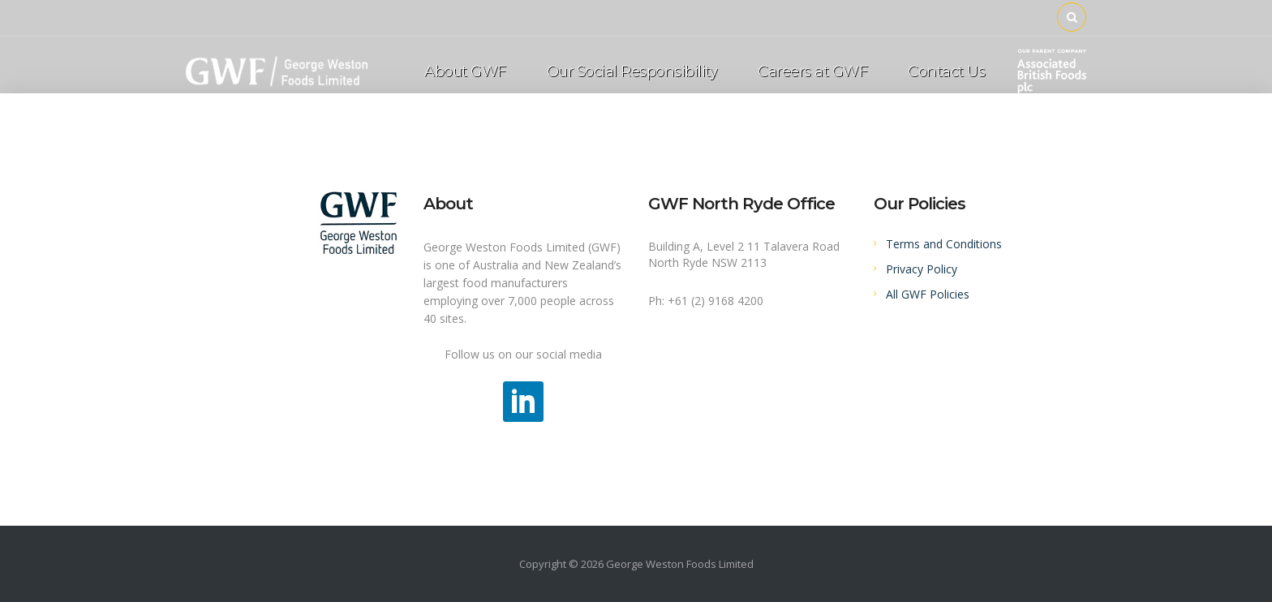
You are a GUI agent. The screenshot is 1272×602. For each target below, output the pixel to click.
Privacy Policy (921, 269)
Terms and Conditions (944, 244)
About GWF (465, 71)
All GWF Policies (927, 294)
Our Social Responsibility (632, 71)
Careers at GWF (812, 71)
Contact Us (946, 71)
